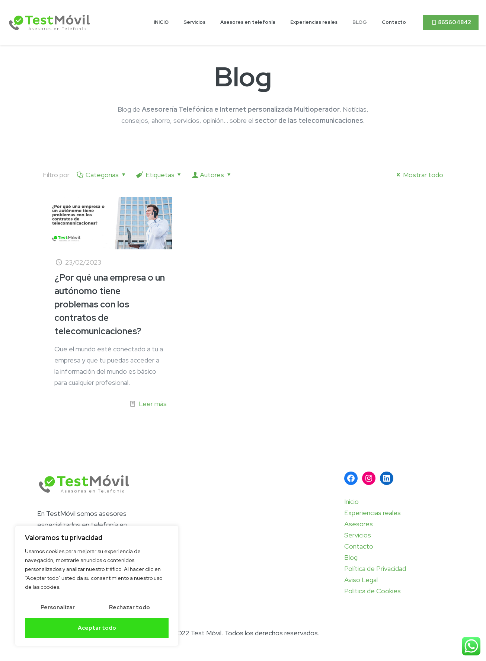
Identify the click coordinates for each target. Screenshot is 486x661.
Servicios (357, 535)
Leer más (153, 403)
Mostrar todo (418, 174)
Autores (212, 174)
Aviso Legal (361, 579)
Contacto (358, 546)
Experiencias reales (372, 512)
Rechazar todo (129, 607)
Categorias (101, 174)
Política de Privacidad (375, 568)
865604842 (450, 22)
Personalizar (58, 607)
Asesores (358, 524)
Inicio (351, 501)
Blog (351, 557)
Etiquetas (159, 174)
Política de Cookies (372, 591)
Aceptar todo (97, 628)
